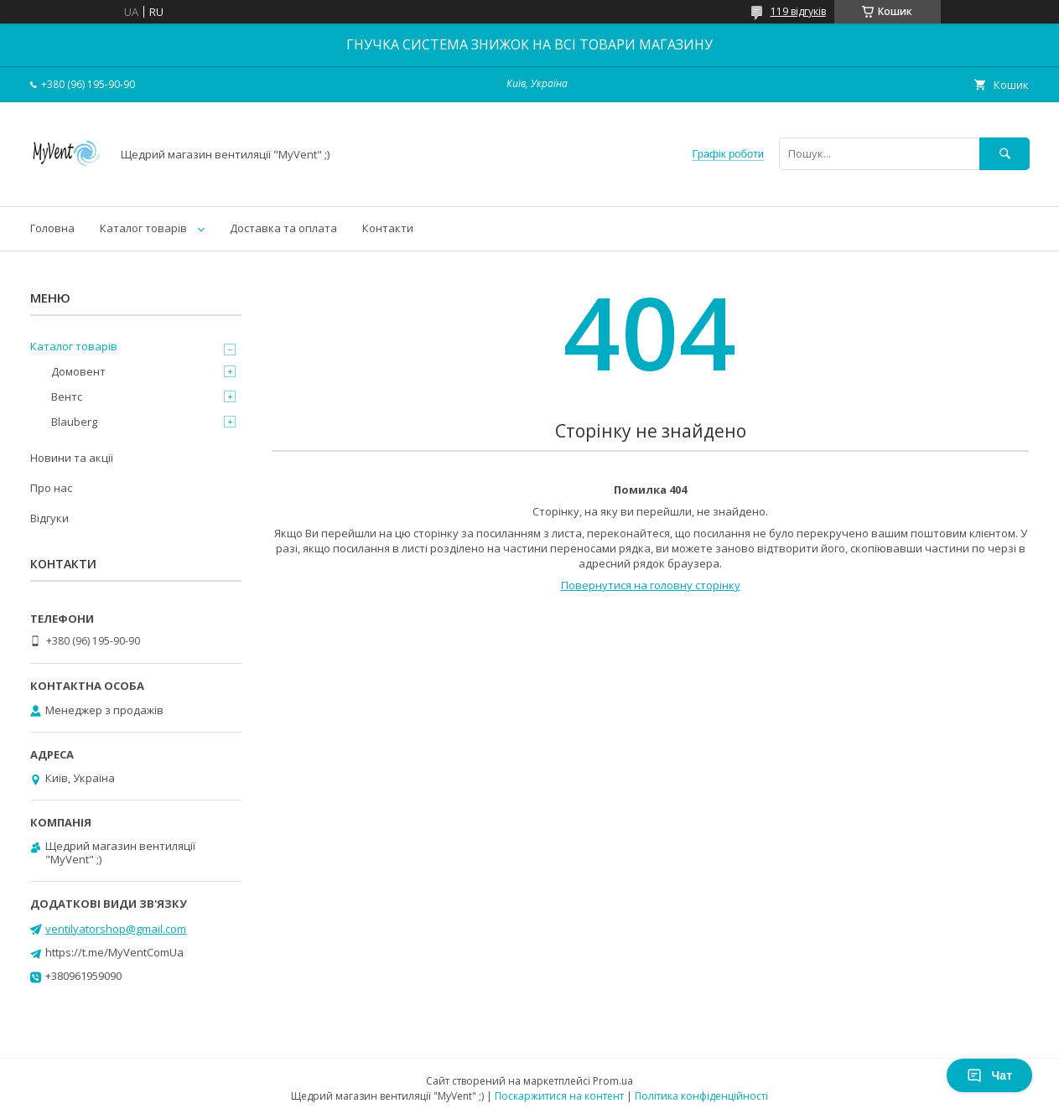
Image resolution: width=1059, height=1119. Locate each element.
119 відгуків (798, 11)
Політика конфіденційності (701, 1096)
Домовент (78, 371)
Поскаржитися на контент (559, 1096)
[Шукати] (1004, 153)
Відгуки (49, 518)
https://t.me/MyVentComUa (114, 952)
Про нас (51, 487)
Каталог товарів (143, 228)
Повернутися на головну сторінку (650, 585)
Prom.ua (613, 1081)
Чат (989, 1075)
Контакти (387, 228)
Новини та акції (71, 457)
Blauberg (74, 421)
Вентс (66, 396)
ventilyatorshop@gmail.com (115, 928)
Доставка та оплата (283, 228)
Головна (52, 228)
